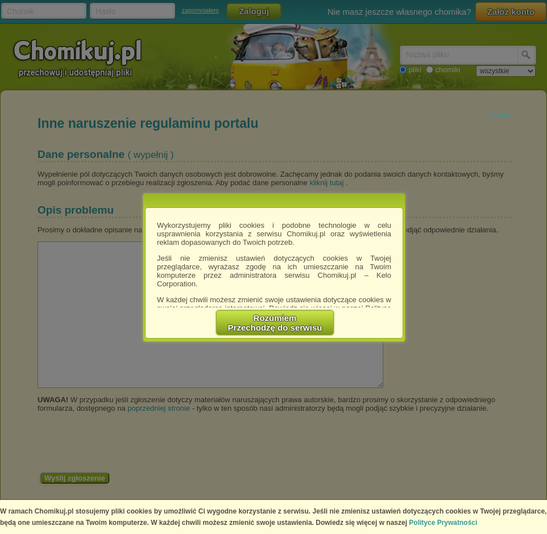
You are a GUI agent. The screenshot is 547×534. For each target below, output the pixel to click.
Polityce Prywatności (443, 523)
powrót (501, 114)
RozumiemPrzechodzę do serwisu (275, 322)
